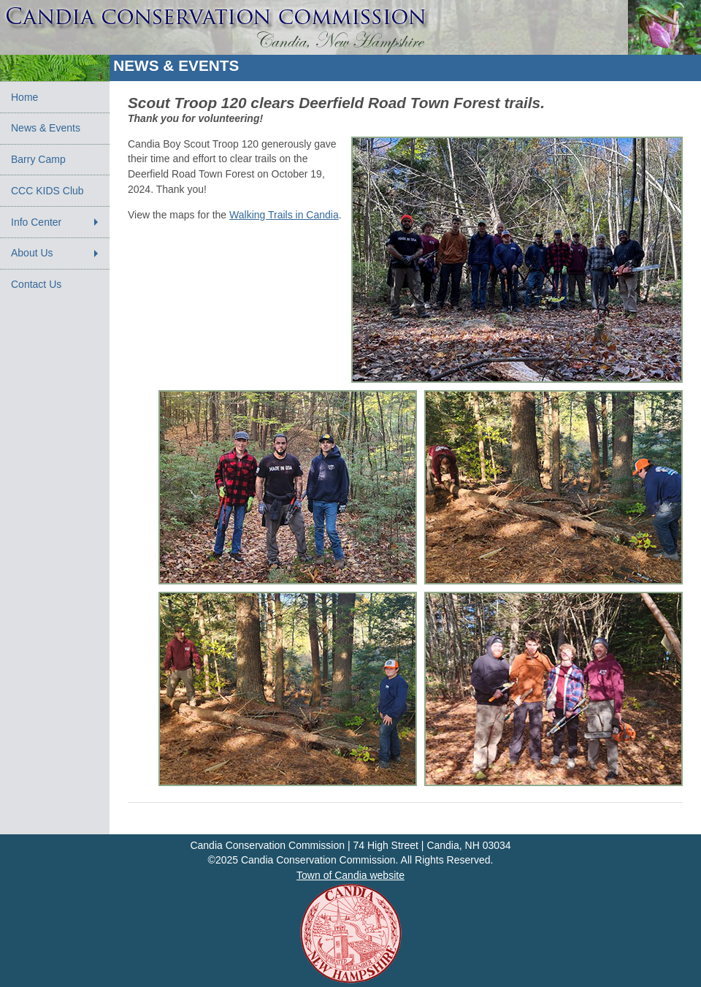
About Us (32, 253)
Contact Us (36, 284)
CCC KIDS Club (47, 191)
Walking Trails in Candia (284, 215)
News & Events (45, 128)
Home (24, 97)
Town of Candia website (350, 875)
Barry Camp (38, 159)
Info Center (36, 222)
